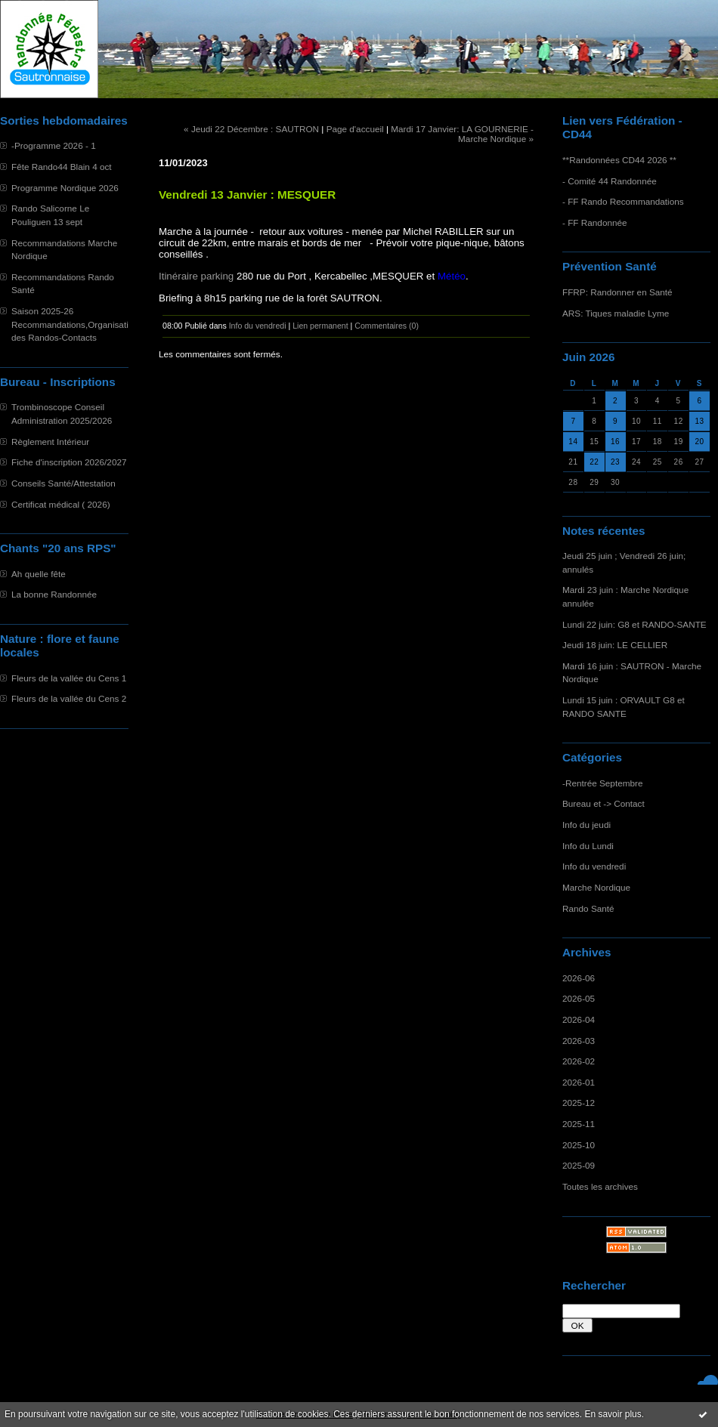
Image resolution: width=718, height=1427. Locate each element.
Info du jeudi (586, 824)
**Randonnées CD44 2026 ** (619, 160)
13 (699, 421)
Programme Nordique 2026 (65, 188)
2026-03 (578, 1041)
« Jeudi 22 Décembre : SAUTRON (251, 129)
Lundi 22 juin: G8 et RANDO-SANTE (634, 624)
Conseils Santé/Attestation (63, 483)
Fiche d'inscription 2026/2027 (68, 462)
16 (615, 441)
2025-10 (578, 1145)
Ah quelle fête (38, 574)
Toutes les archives (600, 1186)
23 (615, 462)
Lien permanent (320, 325)
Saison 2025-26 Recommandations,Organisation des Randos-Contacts (74, 324)
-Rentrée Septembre (602, 783)
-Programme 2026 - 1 (53, 145)
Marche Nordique (596, 887)
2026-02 (578, 1061)
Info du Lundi (588, 846)
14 (572, 441)
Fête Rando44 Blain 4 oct (61, 166)
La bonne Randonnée (54, 594)
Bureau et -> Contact (603, 803)
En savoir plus (612, 1414)
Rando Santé (588, 908)
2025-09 (578, 1165)
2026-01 (578, 1082)
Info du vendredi (594, 866)
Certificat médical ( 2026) (60, 504)
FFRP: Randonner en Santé (617, 292)
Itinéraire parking (196, 276)
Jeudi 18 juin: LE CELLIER (614, 645)
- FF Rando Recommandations (623, 201)
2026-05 (578, 998)
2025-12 (578, 1102)
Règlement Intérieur (50, 441)
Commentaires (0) (386, 325)
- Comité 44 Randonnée (609, 181)
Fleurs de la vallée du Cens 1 (68, 678)
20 (699, 441)
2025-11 (578, 1124)
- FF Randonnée (594, 222)
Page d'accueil (355, 129)
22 (594, 462)
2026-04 (578, 1019)
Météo (452, 276)
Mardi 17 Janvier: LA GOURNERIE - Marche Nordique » (462, 134)
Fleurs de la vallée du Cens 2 (68, 698)
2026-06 (578, 978)
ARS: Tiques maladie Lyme (615, 313)
